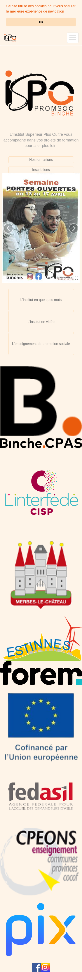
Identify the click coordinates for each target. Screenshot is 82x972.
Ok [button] (41, 22)
